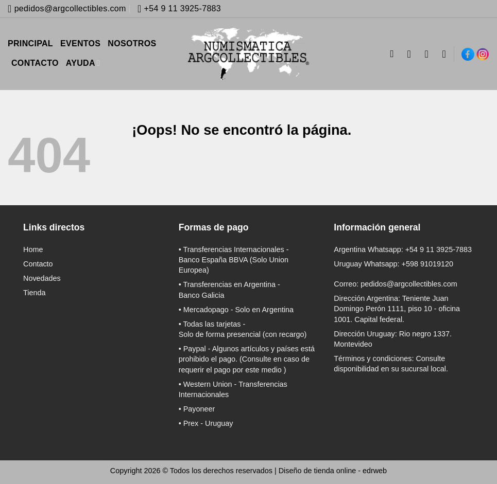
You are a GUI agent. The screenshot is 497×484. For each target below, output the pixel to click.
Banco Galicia (202, 295)
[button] (430, 54)
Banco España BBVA (213, 260)
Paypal (194, 349)
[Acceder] (412, 54)
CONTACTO (35, 63)
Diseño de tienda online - (333, 471)
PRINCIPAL (30, 43)
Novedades (42, 278)
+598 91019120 (427, 264)
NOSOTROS (132, 43)
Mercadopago (206, 310)
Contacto (38, 264)
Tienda (34, 293)
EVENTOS (80, 43)
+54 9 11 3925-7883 (438, 249)
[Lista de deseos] (444, 54)
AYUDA (83, 63)
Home (33, 249)
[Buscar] (395, 54)
